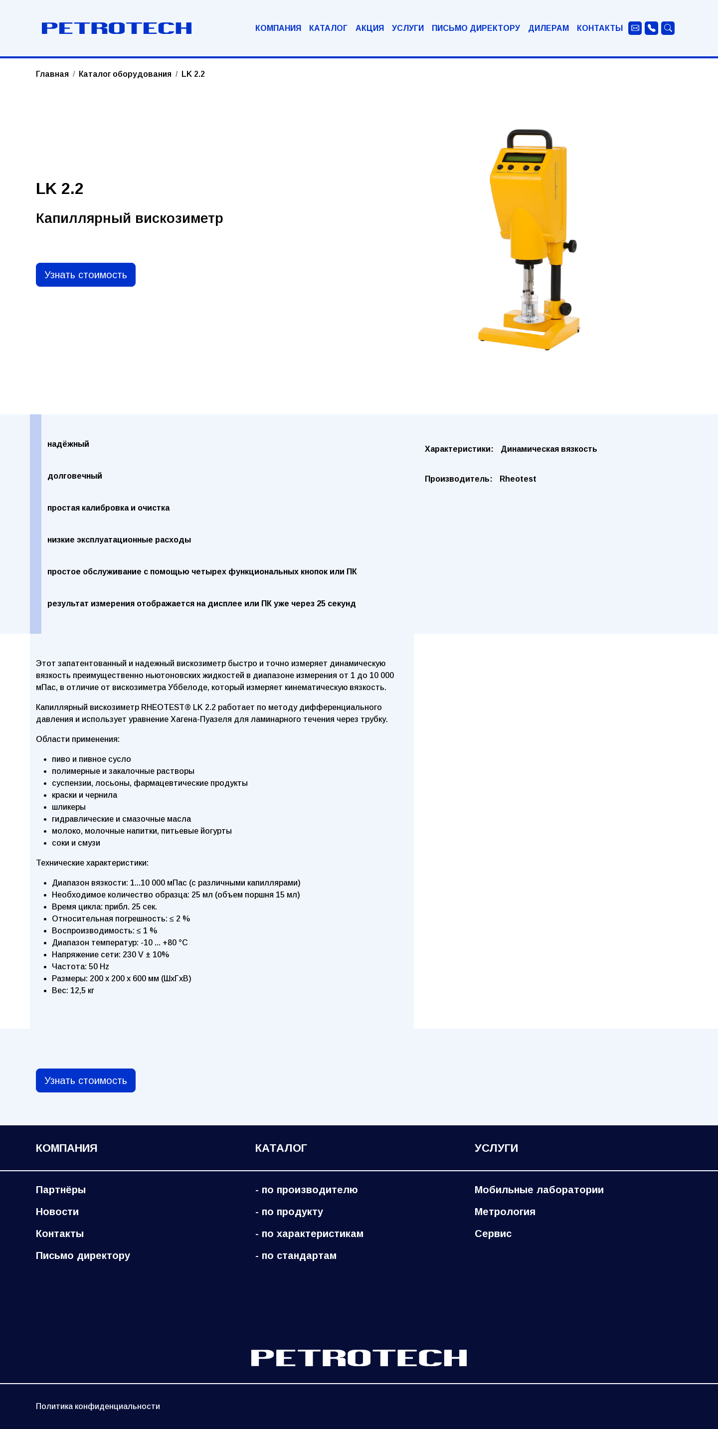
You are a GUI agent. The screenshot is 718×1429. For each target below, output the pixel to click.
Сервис (493, 1233)
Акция (370, 28)
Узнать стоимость (85, 274)
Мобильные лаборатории (539, 1189)
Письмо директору (476, 28)
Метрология (505, 1211)
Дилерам (548, 28)
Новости (57, 1211)
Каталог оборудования (125, 74)
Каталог (328, 28)
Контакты (600, 28)
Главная (52, 74)
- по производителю (306, 1189)
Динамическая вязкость (549, 449)
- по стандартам (296, 1255)
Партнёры (61, 1189)
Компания (278, 28)
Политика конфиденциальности (98, 1406)
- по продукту (289, 1211)
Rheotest (518, 479)
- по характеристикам (309, 1233)
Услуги (408, 28)
